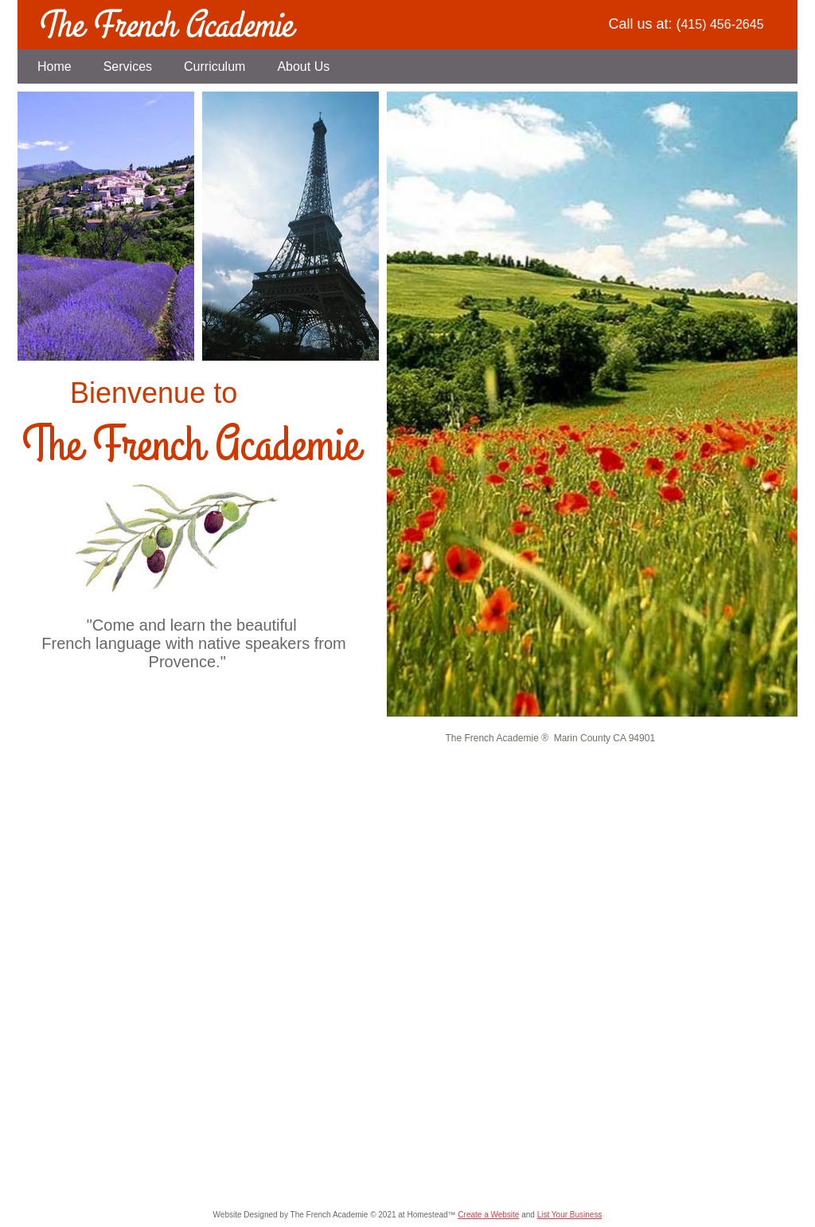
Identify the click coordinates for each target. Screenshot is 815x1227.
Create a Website (488, 1214)
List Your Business (569, 1214)
